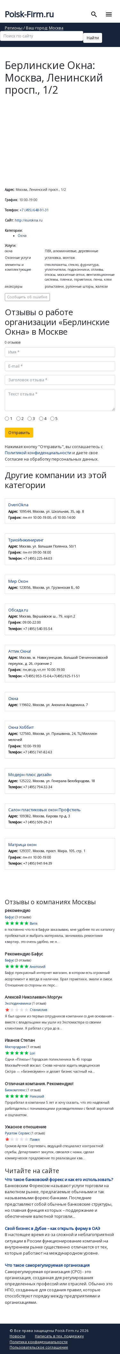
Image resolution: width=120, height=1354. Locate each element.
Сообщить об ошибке (27, 296)
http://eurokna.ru (29, 220)
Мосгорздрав (15, 1047)
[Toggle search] (94, 14)
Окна (22, 235)
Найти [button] (93, 38)
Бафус (9, 917)
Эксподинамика (18, 1003)
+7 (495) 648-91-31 (34, 210)
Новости (17, 1336)
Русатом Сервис (17, 1133)
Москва (56, 28)
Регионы (13, 28)
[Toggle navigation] (108, 14)
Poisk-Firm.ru (29, 14)
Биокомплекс (15, 1090)
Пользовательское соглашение (39, 1347)
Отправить (19, 432)
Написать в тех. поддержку (59, 1336)
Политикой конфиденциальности (38, 452)
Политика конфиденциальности (39, 1341)
